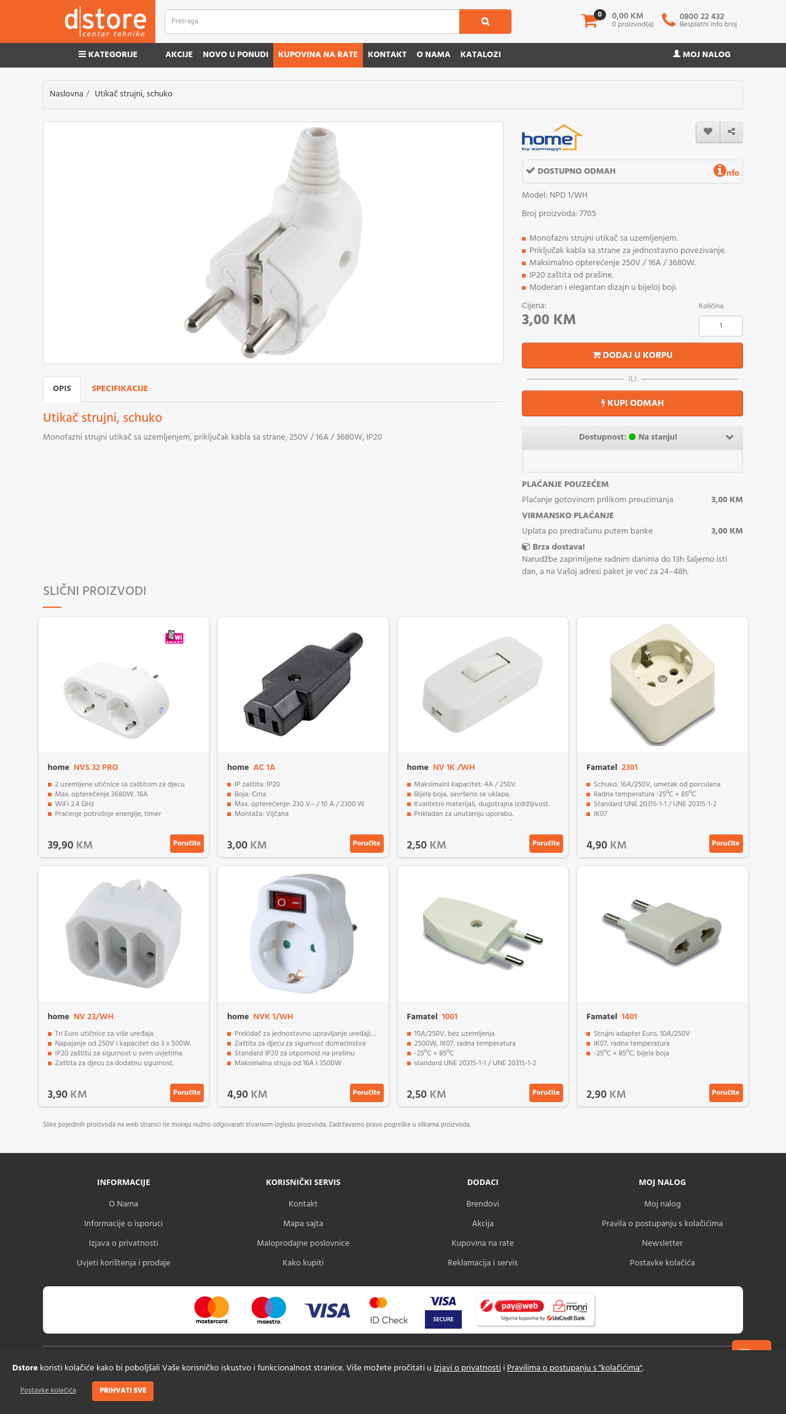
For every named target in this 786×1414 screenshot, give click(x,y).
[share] (731, 132)
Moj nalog (702, 55)
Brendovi (482, 1204)
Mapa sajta (303, 1224)
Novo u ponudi (235, 55)
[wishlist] (708, 132)
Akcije (179, 55)
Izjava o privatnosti (123, 1244)
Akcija (483, 1224)
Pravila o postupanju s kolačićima (662, 1224)
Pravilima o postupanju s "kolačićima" (574, 1368)
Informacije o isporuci (123, 1224)
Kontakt (387, 55)
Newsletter (662, 1244)
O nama (433, 55)
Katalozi (481, 55)
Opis (62, 389)
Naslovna (67, 94)
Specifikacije (120, 389)
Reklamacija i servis (483, 1263)
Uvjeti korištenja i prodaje (124, 1263)
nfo (726, 173)
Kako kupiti (303, 1263)
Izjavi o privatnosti (467, 1368)
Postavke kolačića (48, 1391)
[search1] (485, 21)
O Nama (123, 1204)
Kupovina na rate (318, 55)
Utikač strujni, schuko (134, 94)
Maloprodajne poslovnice (303, 1244)
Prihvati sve (122, 1391)
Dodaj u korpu (633, 355)
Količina (711, 306)
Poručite (187, 843)
